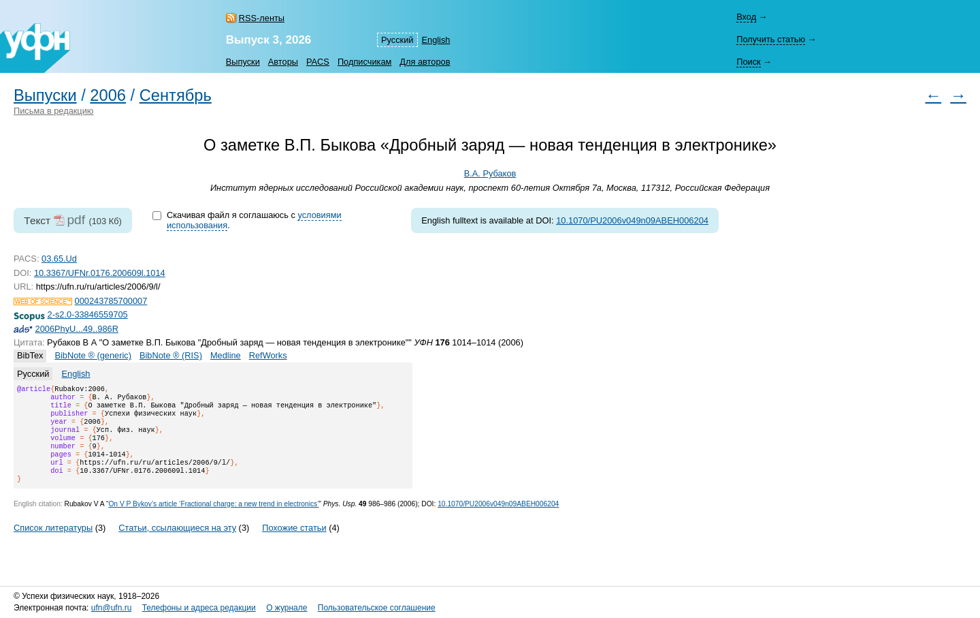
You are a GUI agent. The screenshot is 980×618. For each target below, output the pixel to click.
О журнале (286, 608)
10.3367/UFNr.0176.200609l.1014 (99, 273)
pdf (76, 220)
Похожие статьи (294, 544)
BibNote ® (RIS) (171, 355)
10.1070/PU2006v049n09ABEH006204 (632, 220)
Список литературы (53, 544)
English (436, 40)
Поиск (748, 62)
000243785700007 (111, 301)
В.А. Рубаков (490, 173)
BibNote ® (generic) (92, 355)
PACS (317, 62)
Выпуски (243, 62)
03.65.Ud (59, 258)
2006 (108, 95)
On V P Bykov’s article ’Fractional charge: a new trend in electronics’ (213, 520)
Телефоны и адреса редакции (199, 608)
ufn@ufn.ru (111, 608)
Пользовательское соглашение (377, 608)
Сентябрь (176, 95)
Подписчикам (364, 62)
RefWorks (268, 355)
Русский (397, 40)
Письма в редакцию (53, 111)
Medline (225, 355)
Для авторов (424, 62)
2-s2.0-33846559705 (88, 314)
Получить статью (770, 39)
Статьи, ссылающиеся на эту (177, 544)
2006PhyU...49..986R (76, 329)
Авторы (283, 62)
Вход (746, 17)
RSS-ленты (261, 18)
